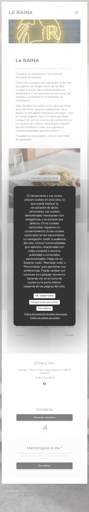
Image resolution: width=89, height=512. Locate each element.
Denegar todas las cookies (44, 302)
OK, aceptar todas (44, 295)
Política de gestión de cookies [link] (45, 317)
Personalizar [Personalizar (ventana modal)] (44, 308)
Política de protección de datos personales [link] (45, 314)
